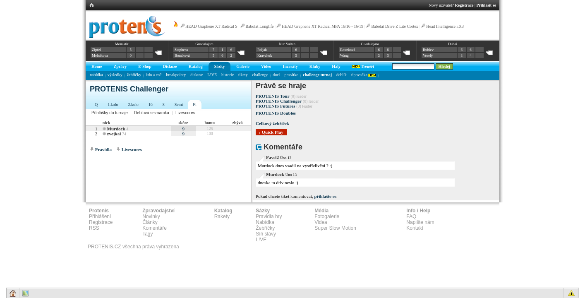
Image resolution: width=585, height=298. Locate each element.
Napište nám (420, 222)
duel (276, 74)
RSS (94, 228)
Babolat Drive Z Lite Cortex (394, 26)
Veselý (428, 55)
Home (96, 66)
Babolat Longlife (259, 26)
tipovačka (363, 74)
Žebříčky (265, 228)
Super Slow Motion (335, 228)
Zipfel (96, 50)
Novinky (151, 216)
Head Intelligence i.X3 (445, 26)
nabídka (96, 74)
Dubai (452, 44)
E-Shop (144, 66)
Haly (336, 66)
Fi (194, 104)
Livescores (185, 113)
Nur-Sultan (287, 44)
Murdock (116, 128)
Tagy (147, 234)
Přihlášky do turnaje (109, 113)
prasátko (291, 74)
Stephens (181, 50)
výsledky (115, 74)
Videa (320, 222)
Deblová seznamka (151, 113)
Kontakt (414, 228)
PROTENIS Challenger (279, 101)
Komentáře (154, 228)
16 (151, 104)
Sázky (219, 66)
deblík (341, 74)
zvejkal (114, 133)
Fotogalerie (326, 216)
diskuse (196, 74)
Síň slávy (266, 234)
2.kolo (133, 104)
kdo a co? (153, 74)
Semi (179, 104)
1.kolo (113, 104)
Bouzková (182, 55)
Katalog (196, 66)
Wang (344, 55)
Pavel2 (272, 157)
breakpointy (176, 74)
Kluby (315, 66)
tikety (243, 74)
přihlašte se (325, 196)
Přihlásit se (486, 5)
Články (150, 222)
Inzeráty (290, 66)
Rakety (222, 216)
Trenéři (363, 66)
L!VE (212, 74)
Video (266, 66)
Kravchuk (264, 55)
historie (227, 74)
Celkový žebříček (272, 123)
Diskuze (170, 66)
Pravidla (103, 149)
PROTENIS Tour (273, 96)
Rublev (428, 50)
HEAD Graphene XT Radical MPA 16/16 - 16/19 (322, 26)
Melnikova (100, 55)
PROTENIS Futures (275, 105)
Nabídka (265, 222)
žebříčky (134, 74)
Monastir (122, 44)
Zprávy (120, 66)
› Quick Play (271, 132)
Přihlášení (100, 216)
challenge (260, 74)
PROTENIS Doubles (276, 113)
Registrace (464, 5)
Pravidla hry (269, 216)
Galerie (242, 66)
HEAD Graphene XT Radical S (211, 26)
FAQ (411, 216)
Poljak (262, 50)
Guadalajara (204, 44)
